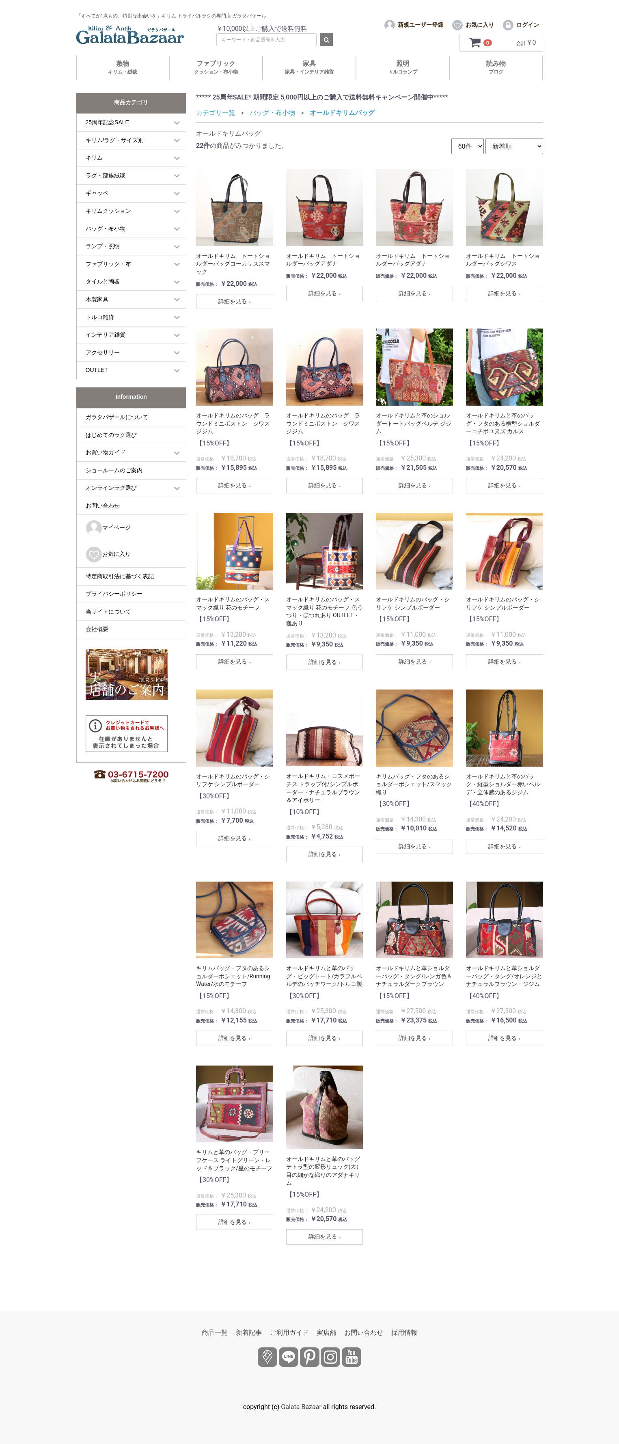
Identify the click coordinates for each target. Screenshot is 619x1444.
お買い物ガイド (105, 468)
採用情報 (404, 1332)
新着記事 (249, 1332)
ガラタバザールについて (117, 432)
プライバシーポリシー (114, 609)
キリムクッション (108, 226)
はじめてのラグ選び (111, 450)
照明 (402, 82)
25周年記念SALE (107, 137)
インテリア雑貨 (105, 350)
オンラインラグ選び (111, 503)
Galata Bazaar (301, 1407)
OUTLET (97, 385)
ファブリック (216, 82)
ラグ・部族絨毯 (105, 190)
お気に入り (108, 569)
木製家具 (97, 314)
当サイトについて (108, 626)
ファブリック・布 (108, 279)
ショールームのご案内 (114, 485)
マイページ (108, 543)
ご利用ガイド (289, 1332)
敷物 (122, 82)
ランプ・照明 (103, 261)
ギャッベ (97, 208)
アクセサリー (103, 367)
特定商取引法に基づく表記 (120, 591)
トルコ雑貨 (100, 332)
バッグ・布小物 (105, 243)
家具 (309, 82)
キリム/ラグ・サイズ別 (115, 155)
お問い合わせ (103, 521)
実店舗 (326, 1332)
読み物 (496, 82)
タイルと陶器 (103, 297)
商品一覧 (215, 1332)
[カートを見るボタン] (481, 58)
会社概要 (97, 644)
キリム (94, 173)
